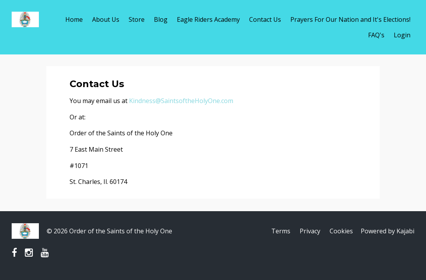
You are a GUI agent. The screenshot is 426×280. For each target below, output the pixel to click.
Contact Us (265, 19)
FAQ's (376, 35)
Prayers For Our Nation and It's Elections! (350, 19)
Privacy (310, 231)
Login (402, 35)
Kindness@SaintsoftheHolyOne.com (181, 100)
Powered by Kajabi (387, 231)
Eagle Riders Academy (208, 19)
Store (137, 19)
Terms (280, 231)
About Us (105, 19)
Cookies (341, 231)
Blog (161, 19)
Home (74, 19)
